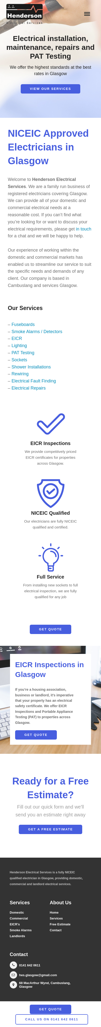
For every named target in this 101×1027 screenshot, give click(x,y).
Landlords (17, 936)
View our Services (50, 89)
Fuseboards (23, 324)
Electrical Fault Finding (33, 380)
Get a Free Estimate (50, 829)
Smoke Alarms (21, 930)
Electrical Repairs (28, 388)
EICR (16, 338)
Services (56, 918)
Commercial (19, 918)
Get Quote (50, 629)
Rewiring (20, 373)
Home (54, 912)
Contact (55, 930)
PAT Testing (22, 352)
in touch (83, 229)
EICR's (15, 924)
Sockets (19, 359)
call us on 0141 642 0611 (51, 1019)
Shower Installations (31, 367)
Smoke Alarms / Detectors (36, 331)
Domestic (17, 912)
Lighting (19, 345)
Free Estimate (60, 924)
